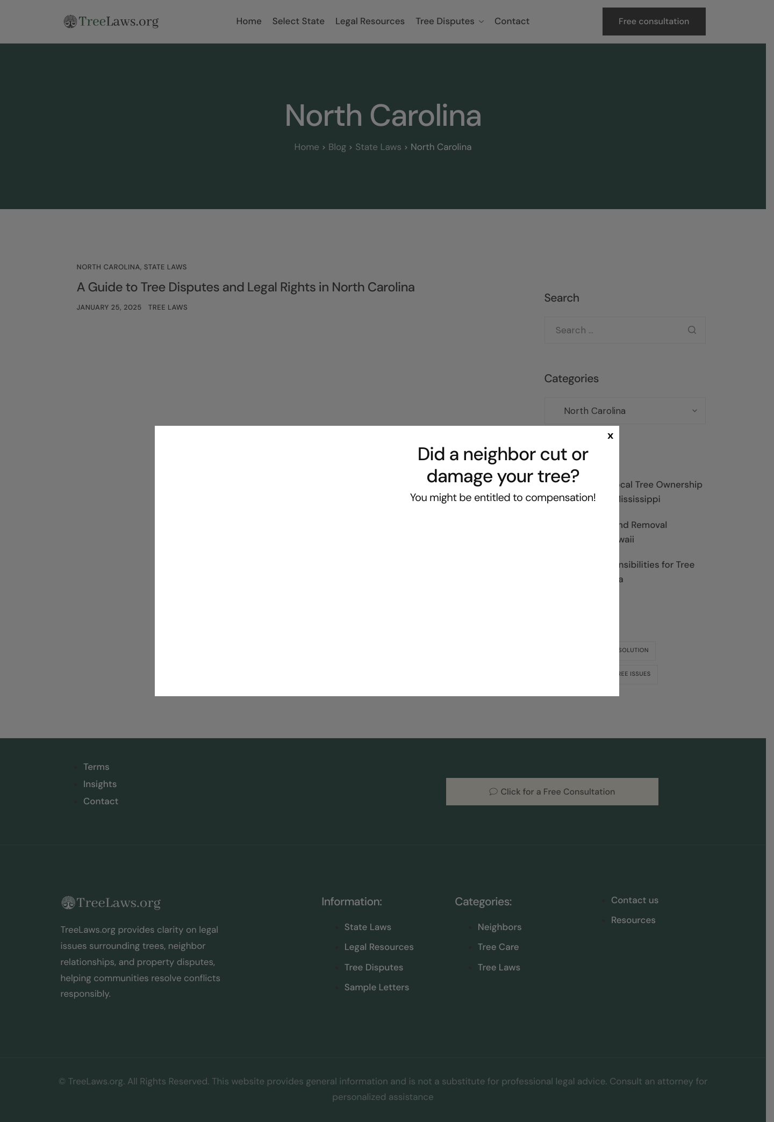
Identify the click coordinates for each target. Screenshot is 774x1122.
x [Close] (610, 434)
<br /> (502, 597)
